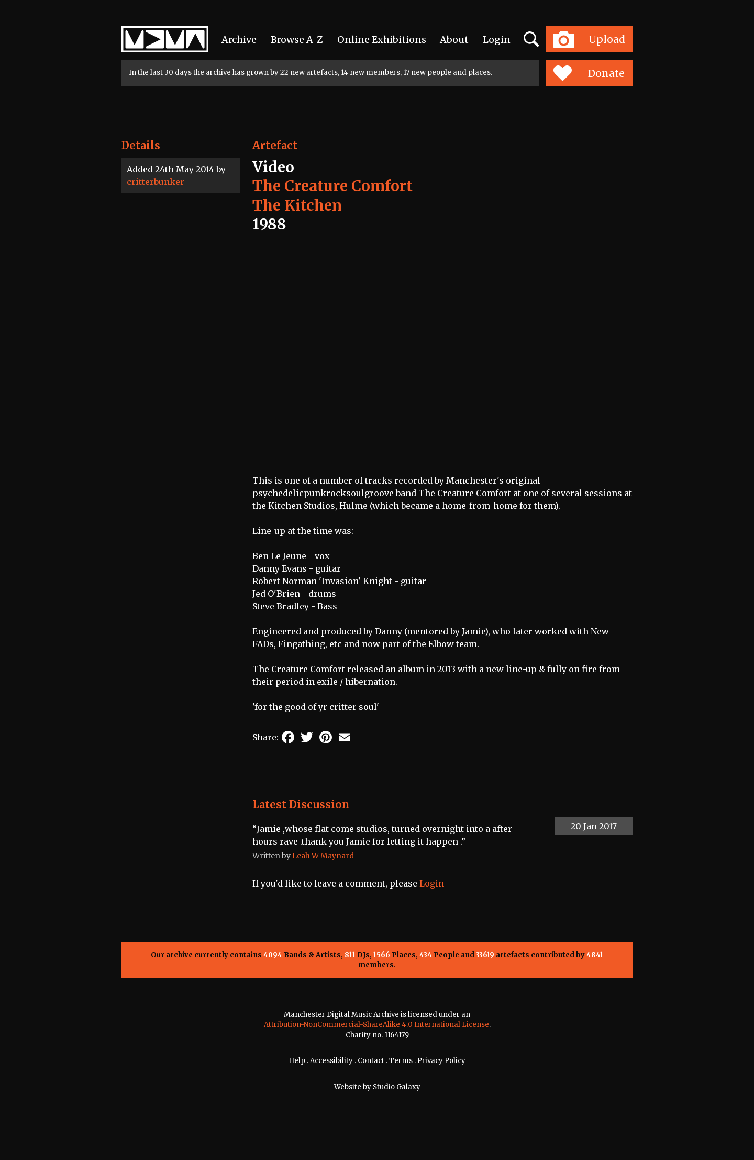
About (454, 40)
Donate (588, 73)
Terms (401, 1060)
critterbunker (155, 182)
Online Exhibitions (381, 40)
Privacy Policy (441, 1060)
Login (497, 40)
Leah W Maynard (323, 855)
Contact (371, 1060)
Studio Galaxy (396, 1086)
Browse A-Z (297, 40)
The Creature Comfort (332, 186)
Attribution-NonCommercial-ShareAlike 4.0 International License (376, 1024)
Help (297, 1060)
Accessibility (331, 1060)
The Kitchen (297, 205)
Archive (239, 40)
